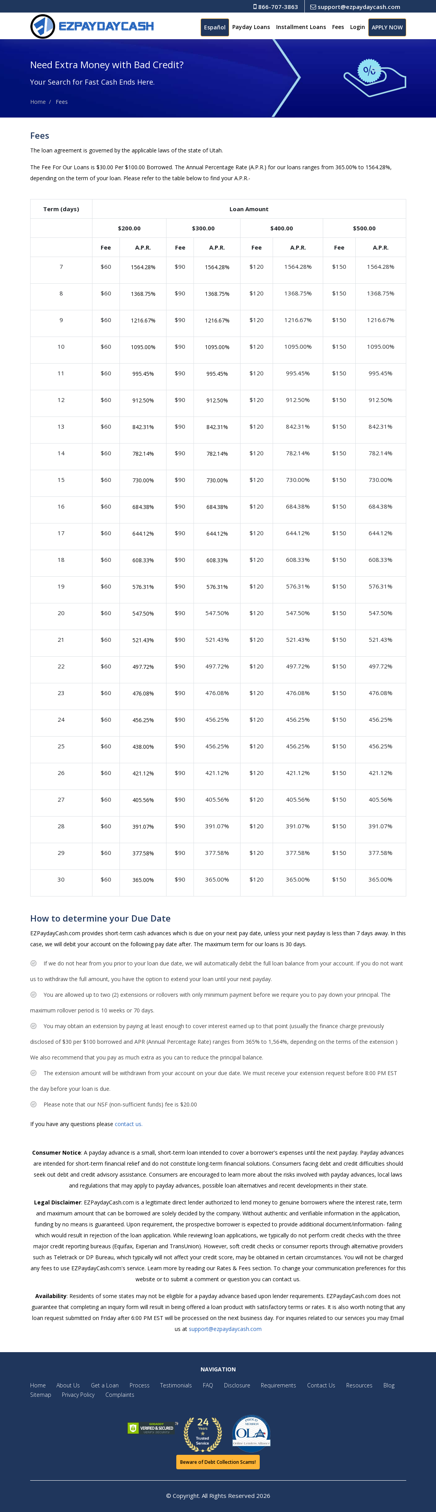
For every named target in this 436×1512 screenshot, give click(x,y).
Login (357, 27)
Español (215, 27)
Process (133, 1385)
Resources (339, 1385)
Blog (366, 1385)
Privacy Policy (76, 1394)
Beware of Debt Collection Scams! (218, 1462)
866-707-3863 (275, 7)
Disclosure (224, 1385)
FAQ (197, 1385)
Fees (338, 27)
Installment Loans (301, 27)
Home (38, 101)
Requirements (263, 1385)
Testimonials (167, 1385)
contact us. (129, 1124)
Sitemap (40, 1394)
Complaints (115, 1394)
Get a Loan (100, 1385)
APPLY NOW (387, 27)
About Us (66, 1385)
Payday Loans (251, 27)
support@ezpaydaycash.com (355, 7)
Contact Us (303, 1385)
